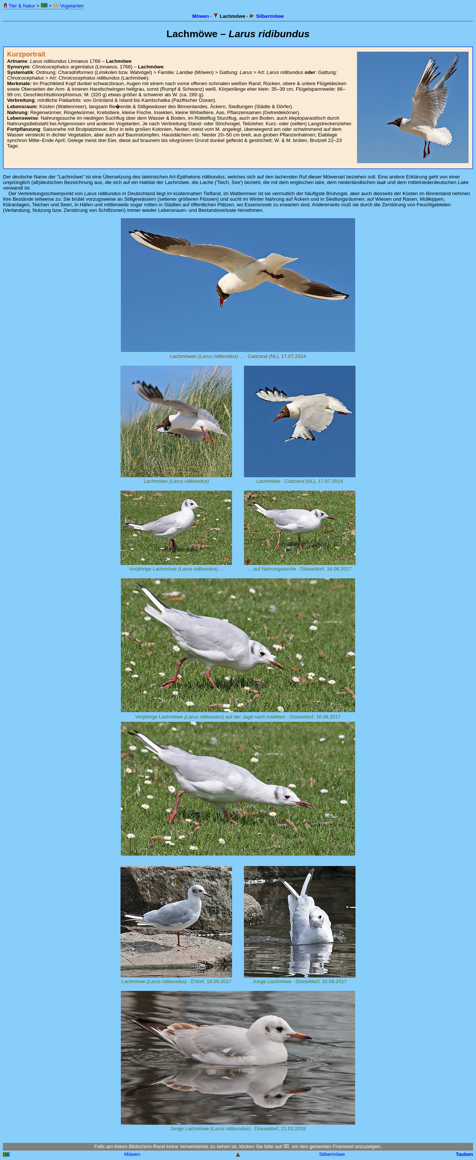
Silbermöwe (267, 16)
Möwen (200, 16)
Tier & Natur (19, 6)
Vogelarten (68, 6)
